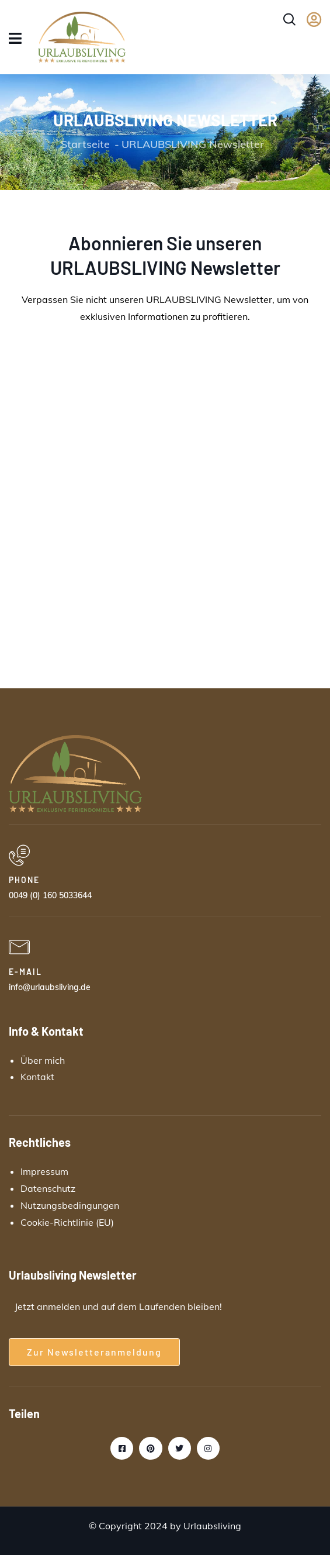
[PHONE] (19, 855)
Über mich (42, 1060)
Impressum (44, 1171)
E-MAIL (25, 972)
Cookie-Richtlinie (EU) (67, 1222)
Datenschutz (47, 1188)
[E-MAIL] (19, 947)
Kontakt (37, 1076)
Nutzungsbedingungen (69, 1205)
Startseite (85, 144)
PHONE (24, 880)
